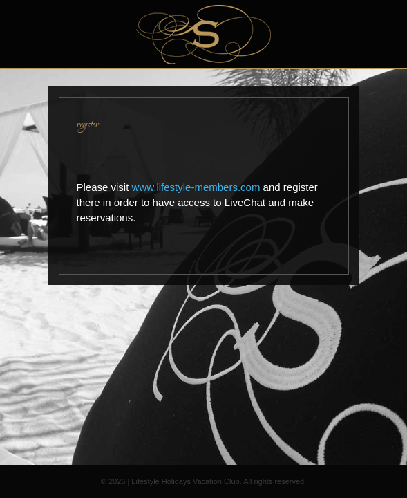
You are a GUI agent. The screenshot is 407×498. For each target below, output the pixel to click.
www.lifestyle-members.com (196, 187)
